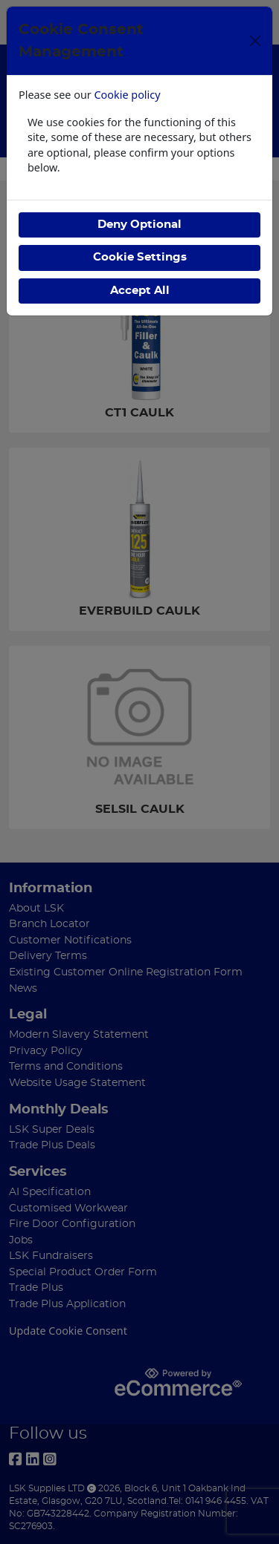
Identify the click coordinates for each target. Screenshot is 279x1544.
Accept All (140, 290)
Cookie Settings (140, 257)
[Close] (255, 41)
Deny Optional (139, 224)
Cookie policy (127, 95)
